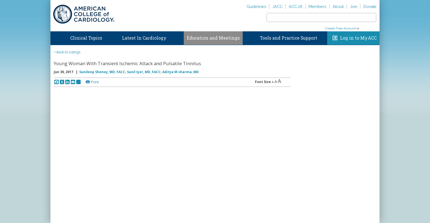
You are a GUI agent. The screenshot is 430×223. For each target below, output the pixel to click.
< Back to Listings (67, 52)
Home (55, 37)
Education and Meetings (213, 38)
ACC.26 (295, 6)
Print (95, 81)
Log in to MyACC (358, 38)
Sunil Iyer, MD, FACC (143, 72)
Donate (370, 6)
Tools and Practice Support (288, 38)
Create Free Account (340, 28)
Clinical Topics (86, 38)
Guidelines (256, 6)
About (338, 6)
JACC (277, 6)
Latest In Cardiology (144, 38)
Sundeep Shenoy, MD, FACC (102, 72)
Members (317, 6)
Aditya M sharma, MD (180, 72)
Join (353, 6)
